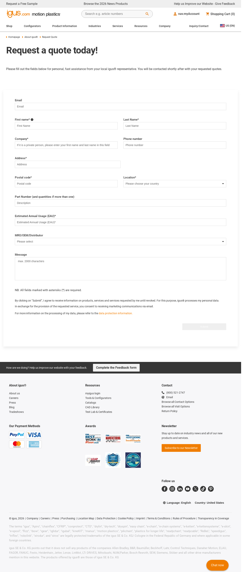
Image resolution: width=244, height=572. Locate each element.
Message (21, 254)
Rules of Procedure (184, 518)
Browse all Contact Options (178, 401)
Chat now (217, 565)
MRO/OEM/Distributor (29, 235)
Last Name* (131, 119)
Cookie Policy (126, 518)
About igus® (29, 37)
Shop (9, 26)
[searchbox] (114, 14)
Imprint (140, 518)
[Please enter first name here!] (32, 119)
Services (117, 26)
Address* (21, 158)
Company (165, 26)
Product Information (64, 26)
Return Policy (169, 411)
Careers (45, 518)
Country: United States (209, 502)
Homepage (13, 37)
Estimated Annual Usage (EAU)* (35, 216)
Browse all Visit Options (176, 406)
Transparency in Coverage (213, 518)
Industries (95, 26)
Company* (21, 139)
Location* (129, 177)
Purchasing (68, 518)
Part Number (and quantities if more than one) (44, 197)
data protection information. (116, 313)
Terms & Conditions (158, 518)
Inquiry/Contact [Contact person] (199, 26)
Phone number (132, 139)
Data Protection (106, 518)
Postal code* (23, 177)
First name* (24, 119)
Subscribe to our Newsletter (181, 447)
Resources (140, 26)
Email (18, 100)
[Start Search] (147, 14)
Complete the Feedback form (116, 367)
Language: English (177, 502)
